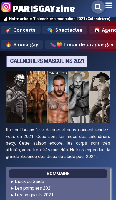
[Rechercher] (98, 7)
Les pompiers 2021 (34, 188)
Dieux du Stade (29, 181)
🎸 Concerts (21, 30)
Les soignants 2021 (34, 195)
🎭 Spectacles (64, 30)
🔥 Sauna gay (22, 44)
